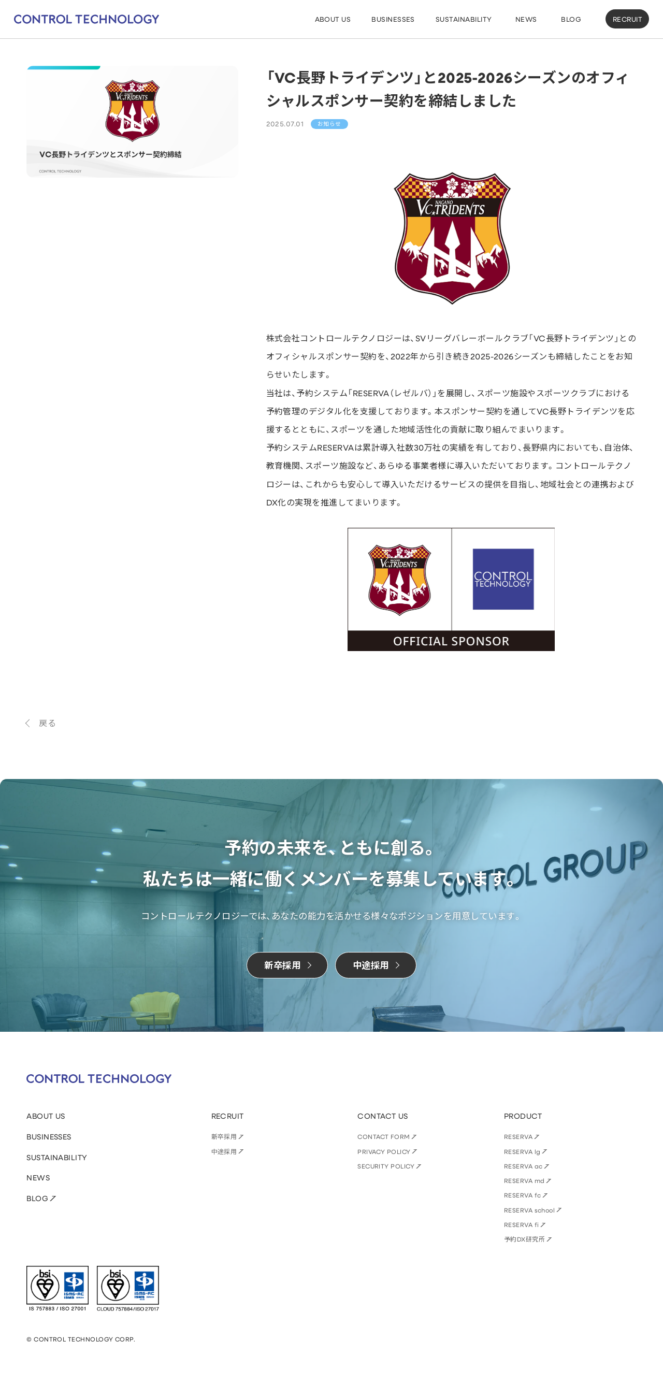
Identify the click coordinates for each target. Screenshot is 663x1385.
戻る (47, 722)
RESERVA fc (522, 1195)
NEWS (38, 1177)
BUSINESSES (48, 1137)
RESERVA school (529, 1210)
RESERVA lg (522, 1151)
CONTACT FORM (383, 1136)
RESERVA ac (523, 1166)
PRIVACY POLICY (384, 1151)
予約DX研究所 (524, 1239)
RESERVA (518, 1136)
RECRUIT (627, 19)
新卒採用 (224, 1136)
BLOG (37, 1198)
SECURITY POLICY (385, 1166)
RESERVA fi (521, 1224)
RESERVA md (524, 1180)
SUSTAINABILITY (57, 1157)
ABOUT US (45, 1116)
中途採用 (224, 1151)
